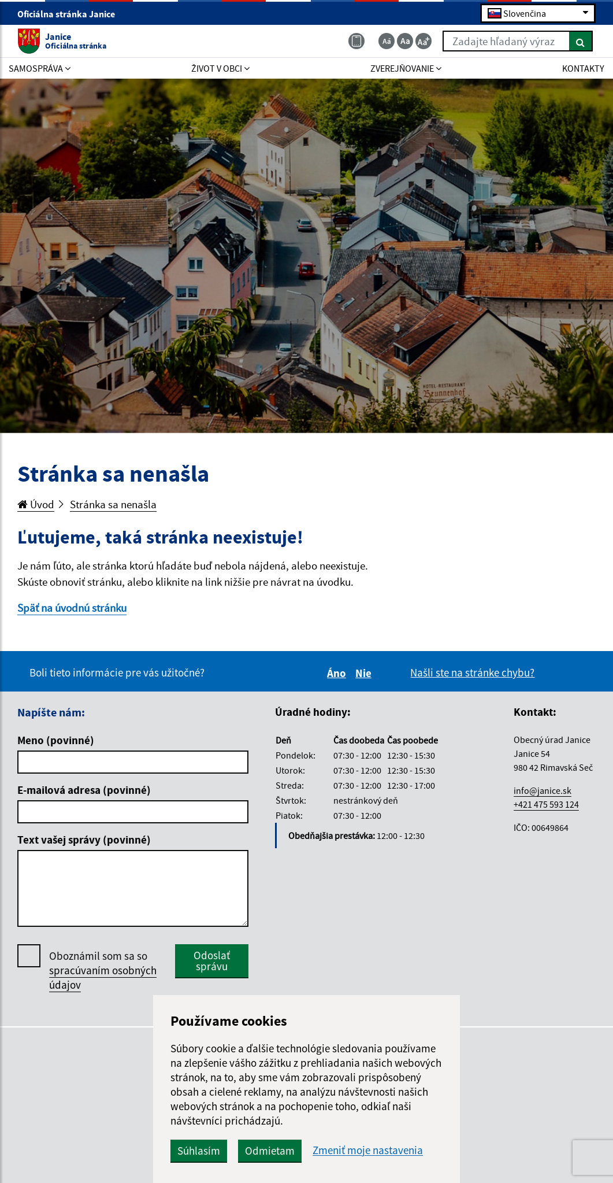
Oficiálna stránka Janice (71, 14)
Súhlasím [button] (198, 1151)
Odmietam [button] (270, 1151)
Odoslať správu (212, 960)
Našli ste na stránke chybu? (472, 672)
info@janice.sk (542, 790)
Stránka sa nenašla (113, 504)
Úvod (35, 504)
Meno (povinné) (55, 740)
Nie (365, 673)
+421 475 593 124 (546, 804)
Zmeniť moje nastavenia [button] (368, 1150)
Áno (338, 673)
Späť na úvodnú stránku (72, 608)
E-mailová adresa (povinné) (84, 790)
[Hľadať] (581, 41)
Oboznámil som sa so (103, 970)
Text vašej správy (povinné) (84, 839)
